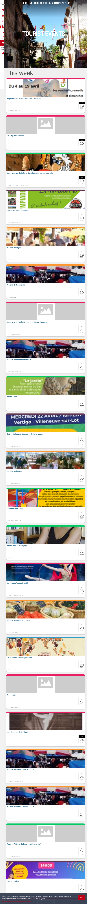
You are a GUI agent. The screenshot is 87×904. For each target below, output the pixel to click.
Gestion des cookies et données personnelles (16, 901)
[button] (47, 95)
